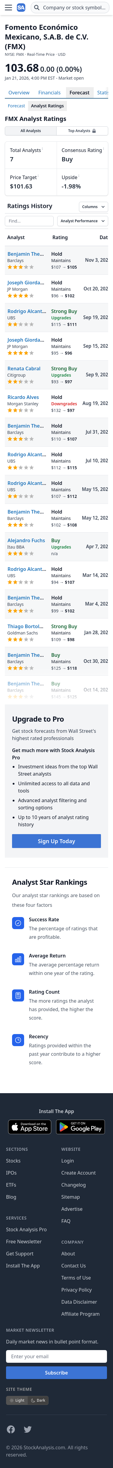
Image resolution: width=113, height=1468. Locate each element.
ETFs (11, 1185)
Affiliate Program (80, 1314)
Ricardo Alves (23, 397)
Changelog (73, 1185)
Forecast (79, 92)
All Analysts (30, 130)
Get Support (19, 1253)
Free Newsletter (24, 1241)
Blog (11, 1197)
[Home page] (22, 7)
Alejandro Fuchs (26, 540)
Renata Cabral (24, 368)
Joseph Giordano (27, 282)
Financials (49, 92)
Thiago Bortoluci (27, 626)
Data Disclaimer (79, 1302)
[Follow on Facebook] (11, 1429)
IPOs (11, 1172)
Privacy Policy (76, 1289)
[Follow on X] (28, 1429)
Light (16, 1400)
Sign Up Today (56, 841)
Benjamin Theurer (29, 254)
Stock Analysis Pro (26, 1229)
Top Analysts (82, 130)
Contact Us (73, 1265)
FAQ (66, 1221)
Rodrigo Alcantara (29, 311)
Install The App (23, 1265)
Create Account (78, 1172)
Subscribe (56, 1372)
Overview (19, 92)
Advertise (72, 1209)
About (68, 1253)
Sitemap (70, 1197)
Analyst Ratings (47, 106)
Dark (38, 1400)
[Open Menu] (8, 7)
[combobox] (70, 7)
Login (67, 1160)
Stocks (13, 1160)
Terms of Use (76, 1277)
